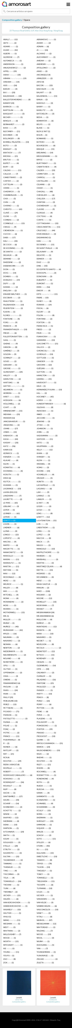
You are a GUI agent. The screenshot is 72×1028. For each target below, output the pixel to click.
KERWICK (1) (11, 453)
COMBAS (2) (11, 220)
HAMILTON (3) (46, 375)
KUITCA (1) (11, 481)
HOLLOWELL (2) (11, 404)
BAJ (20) (9, 92)
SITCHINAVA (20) (13, 832)
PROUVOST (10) (46, 736)
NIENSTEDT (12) (46, 651)
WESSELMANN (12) (46, 924)
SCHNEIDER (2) (12, 807)
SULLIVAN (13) (45, 853)
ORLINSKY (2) (45, 672)
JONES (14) (10, 432)
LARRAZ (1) (43, 496)
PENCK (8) (43, 697)
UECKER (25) (11, 895)
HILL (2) (42, 393)
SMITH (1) (9, 835)
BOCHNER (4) (10, 135)
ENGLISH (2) (10, 290)
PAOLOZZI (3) (46, 687)
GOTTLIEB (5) (45, 358)
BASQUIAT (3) (13, 114)
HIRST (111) (11, 397)
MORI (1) (9, 605)
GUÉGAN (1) (45, 368)
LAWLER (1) (44, 499)
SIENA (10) (10, 825)
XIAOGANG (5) (45, 945)
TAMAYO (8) (44, 860)
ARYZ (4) (40, 82)
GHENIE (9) (10, 343)
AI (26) (42, 50)
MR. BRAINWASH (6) (45, 616)
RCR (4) (6, 757)
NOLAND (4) (11, 658)
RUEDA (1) (44, 786)
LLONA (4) (10, 531)
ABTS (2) (9, 43)
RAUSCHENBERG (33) (48, 750)
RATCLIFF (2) (10, 750)
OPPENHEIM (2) (12, 672)
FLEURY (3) (43, 312)
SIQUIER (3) (44, 828)
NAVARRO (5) (44, 637)
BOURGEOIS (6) (46, 145)
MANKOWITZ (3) (13, 552)
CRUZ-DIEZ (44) (46, 230)
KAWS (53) (7, 450)
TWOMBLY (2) (10, 892)
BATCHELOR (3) (45, 114)
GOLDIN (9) (9, 354)
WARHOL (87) (44, 920)
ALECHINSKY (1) (46, 57)
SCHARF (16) (11, 803)
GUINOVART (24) (13, 372)
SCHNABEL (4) (45, 803)
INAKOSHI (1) (45, 411)
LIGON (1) (9, 524)
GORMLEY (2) (11, 358)
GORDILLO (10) (45, 354)
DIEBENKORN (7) (13, 266)
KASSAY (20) (10, 442)
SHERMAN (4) (11, 821)
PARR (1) (9, 694)
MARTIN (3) (45, 563)
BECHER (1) (13, 117)
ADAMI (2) (44, 43)
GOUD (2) (9, 361)
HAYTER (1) (13, 386)
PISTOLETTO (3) (15, 718)
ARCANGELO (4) (43, 75)
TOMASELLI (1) (45, 878)
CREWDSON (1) (13, 230)
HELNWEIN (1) (12, 389)
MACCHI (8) (44, 538)
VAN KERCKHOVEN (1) (16, 902)
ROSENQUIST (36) (13, 782)
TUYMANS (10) (44, 888)
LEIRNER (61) (11, 513)
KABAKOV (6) (10, 435)
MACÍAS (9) (9, 542)
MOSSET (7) (44, 609)
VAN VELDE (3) (45, 902)
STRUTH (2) (11, 849)
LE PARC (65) (10, 503)
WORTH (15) (11, 941)
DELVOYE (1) (44, 255)
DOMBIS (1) (10, 276)
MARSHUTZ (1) (12, 563)
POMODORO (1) (47, 725)
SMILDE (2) (45, 832)
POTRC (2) (11, 733)
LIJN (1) (42, 524)
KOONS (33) (43, 471)
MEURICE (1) (13, 584)
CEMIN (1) (11, 188)
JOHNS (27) (10, 428)
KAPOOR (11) (45, 439)
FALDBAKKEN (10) (13, 305)
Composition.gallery (12, 20)
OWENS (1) (10, 679)
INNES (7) (43, 414)
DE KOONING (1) (13, 248)
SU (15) (42, 849)
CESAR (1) (45, 188)
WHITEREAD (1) (46, 927)
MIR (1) (10, 591)
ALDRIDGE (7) (11, 57)
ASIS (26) (10, 85)
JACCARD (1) (46, 418)
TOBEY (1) (43, 874)
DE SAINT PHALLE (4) (47, 248)
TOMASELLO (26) (12, 881)
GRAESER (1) (45, 361)
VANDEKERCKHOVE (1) (15, 906)
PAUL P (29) (8, 697)
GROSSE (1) (11, 368)
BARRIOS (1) (11, 106)
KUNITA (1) (45, 481)
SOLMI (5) (10, 839)
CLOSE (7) (9, 216)
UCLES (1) (43, 892)
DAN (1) (44, 241)
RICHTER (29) (12, 761)
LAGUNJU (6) (44, 488)
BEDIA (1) (42, 117)
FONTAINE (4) (11, 319)
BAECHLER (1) (45, 89)
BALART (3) (44, 92)
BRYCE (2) (44, 160)
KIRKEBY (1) (43, 457)
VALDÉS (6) (10, 899)
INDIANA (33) (11, 414)
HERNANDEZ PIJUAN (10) (49, 389)
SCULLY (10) (44, 810)
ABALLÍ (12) (10, 39)
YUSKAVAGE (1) (45, 955)
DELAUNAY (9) (45, 251)
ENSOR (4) (43, 290)
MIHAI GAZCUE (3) (47, 584)
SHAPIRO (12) (10, 817)
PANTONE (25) (45, 683)
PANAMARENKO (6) (11, 683)
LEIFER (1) (9, 510)
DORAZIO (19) (11, 280)
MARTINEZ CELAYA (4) (49, 566)
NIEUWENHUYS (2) (14, 655)
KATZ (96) (9, 446)
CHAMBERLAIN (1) (13, 195)
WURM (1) (43, 941)
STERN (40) (43, 846)
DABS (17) (9, 237)
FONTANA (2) (44, 319)
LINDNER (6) (11, 527)
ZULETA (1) (45, 962)
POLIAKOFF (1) (45, 722)
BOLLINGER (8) (11, 138)
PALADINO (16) (46, 679)
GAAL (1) (9, 340)
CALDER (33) (46, 170)
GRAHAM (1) (10, 365)
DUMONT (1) (45, 283)
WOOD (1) (9, 938)
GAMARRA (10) (46, 340)
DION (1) (9, 269)
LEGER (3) (44, 506)
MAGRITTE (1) (11, 549)
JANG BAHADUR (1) (14, 421)
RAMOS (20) (43, 747)
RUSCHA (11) (45, 789)
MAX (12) (9, 573)
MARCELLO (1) (13, 556)
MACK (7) (43, 542)
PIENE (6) (42, 711)
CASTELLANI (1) (46, 181)
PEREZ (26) (43, 701)
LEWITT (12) (43, 517)
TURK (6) (9, 888)
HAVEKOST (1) (46, 382)
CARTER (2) (11, 181)
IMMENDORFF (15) (12, 411)
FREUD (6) (10, 333)
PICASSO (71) (11, 711)
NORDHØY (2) (45, 658)
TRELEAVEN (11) (46, 881)
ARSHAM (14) (11, 82)
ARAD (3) (42, 71)
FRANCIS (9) (10, 326)
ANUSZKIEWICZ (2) (14, 68)
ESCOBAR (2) (11, 297)
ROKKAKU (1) (11, 779)
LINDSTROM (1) (46, 527)
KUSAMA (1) (10, 485)
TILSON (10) (43, 867)
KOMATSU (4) (11, 467)
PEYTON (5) (45, 708)
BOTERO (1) (45, 142)
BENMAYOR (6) (45, 121)
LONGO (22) (11, 534)
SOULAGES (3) (11, 842)
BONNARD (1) (45, 138)
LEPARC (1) (9, 517)
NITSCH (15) (45, 655)
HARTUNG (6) (11, 382)
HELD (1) (41, 386)
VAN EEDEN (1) (46, 899)
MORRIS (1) (10, 609)
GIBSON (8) (10, 347)
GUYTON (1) (44, 372)
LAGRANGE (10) (12, 488)
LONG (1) (43, 531)
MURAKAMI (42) (13, 630)
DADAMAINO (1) (44, 237)
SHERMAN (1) (44, 817)
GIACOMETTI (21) (47, 343)
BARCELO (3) (45, 103)
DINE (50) (42, 266)
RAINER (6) (10, 747)
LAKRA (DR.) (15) (10, 492)
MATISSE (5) (10, 570)
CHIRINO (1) (11, 205)
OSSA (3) (10, 676)
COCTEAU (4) (44, 216)
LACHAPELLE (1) (46, 485)
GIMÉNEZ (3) (11, 351)
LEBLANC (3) (11, 506)
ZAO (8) (9, 959)
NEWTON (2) (11, 648)
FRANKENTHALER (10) (15, 329)
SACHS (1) (9, 793)
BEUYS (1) (43, 124)
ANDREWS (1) (45, 64)
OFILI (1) (9, 665)
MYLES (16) (10, 633)
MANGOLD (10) (46, 549)
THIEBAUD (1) (11, 867)
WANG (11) (11, 920)
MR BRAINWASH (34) (45, 612)
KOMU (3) (43, 467)
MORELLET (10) (46, 602)
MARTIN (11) (11, 566)
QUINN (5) (43, 740)
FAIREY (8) (44, 301)
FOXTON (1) (43, 322)
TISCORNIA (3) (11, 874)
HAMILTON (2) (12, 379)
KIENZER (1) (11, 457)
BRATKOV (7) (12, 152)
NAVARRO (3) (11, 641)
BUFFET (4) (11, 163)
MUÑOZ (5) (43, 623)
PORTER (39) (45, 729)
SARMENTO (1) (45, 796)
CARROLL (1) (46, 177)
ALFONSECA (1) (12, 60)
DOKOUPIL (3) (46, 273)
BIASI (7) (9, 128)
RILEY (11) (44, 764)
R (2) (6, 743)
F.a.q (58, 1020)
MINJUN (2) (43, 588)
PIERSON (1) (10, 715)
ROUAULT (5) (12, 786)
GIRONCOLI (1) (46, 351)
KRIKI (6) (7, 478)
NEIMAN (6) (10, 644)
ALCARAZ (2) (44, 53)
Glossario (53, 1020)
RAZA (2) (43, 754)
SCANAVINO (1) (46, 800)
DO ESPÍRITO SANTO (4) (49, 269)
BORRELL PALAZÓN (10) (16, 142)
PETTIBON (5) (12, 708)
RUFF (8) (9, 789)
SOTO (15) (46, 839)
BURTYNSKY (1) (46, 163)
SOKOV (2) (44, 835)
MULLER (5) (12, 619)
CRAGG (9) (9, 227)
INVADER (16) (9, 418)
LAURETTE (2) (12, 499)
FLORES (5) (12, 315)
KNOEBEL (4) (43, 464)
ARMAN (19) (14, 78)
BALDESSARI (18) (12, 96)
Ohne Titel (19, 1000)
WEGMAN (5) (11, 924)
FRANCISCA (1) (45, 326)
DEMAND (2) (11, 259)
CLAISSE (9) (46, 209)
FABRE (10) (42, 297)
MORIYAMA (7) (45, 605)
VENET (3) (44, 913)
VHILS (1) (7, 916)
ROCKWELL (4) (46, 771)
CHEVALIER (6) (45, 195)
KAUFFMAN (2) (45, 446)
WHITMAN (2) (11, 931)
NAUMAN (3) (11, 637)
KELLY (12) (45, 450)
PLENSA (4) (10, 722)
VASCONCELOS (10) (47, 909)
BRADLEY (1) (10, 149)
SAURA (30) (11, 800)
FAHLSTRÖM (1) (12, 301)
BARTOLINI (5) (13, 110)
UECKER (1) (45, 895)
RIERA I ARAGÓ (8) (11, 764)
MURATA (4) (44, 630)
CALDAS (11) (12, 170)
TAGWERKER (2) (13, 860)
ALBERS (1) (10, 53)
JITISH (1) (43, 425)
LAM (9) (43, 492)
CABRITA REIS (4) (46, 167)
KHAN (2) (42, 453)
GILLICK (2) (43, 347)
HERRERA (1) (11, 393)
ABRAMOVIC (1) (46, 39)
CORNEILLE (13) (14, 223)
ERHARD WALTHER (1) (15, 294)
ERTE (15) (47, 294)
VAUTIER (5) (12, 913)
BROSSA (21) (10, 156)
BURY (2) (8, 167)
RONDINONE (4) (45, 779)
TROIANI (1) (11, 885)
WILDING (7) (45, 931)
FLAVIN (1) (9, 312)
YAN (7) (42, 948)
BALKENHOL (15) (47, 96)
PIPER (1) (43, 715)
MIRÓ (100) (43, 591)
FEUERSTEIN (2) (13, 308)
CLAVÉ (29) (10, 213)
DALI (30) (10, 241)
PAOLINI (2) (10, 687)
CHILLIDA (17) (46, 198)
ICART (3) (9, 407)
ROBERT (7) (13, 771)
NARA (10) (45, 633)
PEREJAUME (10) (10, 701)
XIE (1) (8, 948)
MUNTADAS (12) (47, 626)
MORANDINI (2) (13, 602)
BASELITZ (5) (45, 110)
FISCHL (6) (42, 308)
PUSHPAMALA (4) (11, 740)
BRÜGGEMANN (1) (47, 156)
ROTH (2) (43, 782)
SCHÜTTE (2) (12, 810)
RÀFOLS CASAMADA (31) (50, 743)
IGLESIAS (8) (45, 407)
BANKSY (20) (8, 103)
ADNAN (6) (43, 46)
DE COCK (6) (10, 244)
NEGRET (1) (44, 641)
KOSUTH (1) (11, 474)
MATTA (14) (45, 570)
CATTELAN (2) (12, 184)
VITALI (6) (44, 916)
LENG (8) (45, 513)
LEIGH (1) (43, 510)
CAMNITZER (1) (45, 174)
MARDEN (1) (44, 556)
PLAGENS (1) (44, 718)
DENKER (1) (44, 259)
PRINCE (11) (11, 736)
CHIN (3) (9, 202)
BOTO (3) (10, 145)
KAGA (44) (10, 439)
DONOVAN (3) (44, 276)
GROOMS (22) (44, 365)
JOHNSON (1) (45, 428)
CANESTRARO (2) (12, 177)
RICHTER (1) (44, 761)
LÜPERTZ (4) (11, 538)
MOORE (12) (44, 598)
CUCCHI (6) (10, 234)
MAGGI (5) (44, 545)
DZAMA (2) (10, 287)
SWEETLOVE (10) (47, 856)
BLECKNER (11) (11, 131)
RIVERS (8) (43, 768)
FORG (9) (10, 322)
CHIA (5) (9, 198)
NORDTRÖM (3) (13, 662)
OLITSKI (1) (10, 669)
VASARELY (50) (12, 909)
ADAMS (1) (10, 46)
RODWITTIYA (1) (46, 775)
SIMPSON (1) (11, 828)
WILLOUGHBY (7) (12, 934)
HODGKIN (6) (12, 400)
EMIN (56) (43, 287)
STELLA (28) (10, 846)
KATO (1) (43, 442)
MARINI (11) (11, 559)
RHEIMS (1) (44, 757)
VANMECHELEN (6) (47, 906)
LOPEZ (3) (43, 534)
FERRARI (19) (44, 305)
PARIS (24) (10, 690)
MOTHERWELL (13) (14, 612)
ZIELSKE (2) (47, 959)
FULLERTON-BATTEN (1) (15, 336)
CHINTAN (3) (46, 202)
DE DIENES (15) (45, 244)
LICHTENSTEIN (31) (46, 520)
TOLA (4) (8, 878)
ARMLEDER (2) (45, 78)
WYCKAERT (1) (12, 945)
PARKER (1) (45, 690)
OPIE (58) (43, 669)
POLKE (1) (10, 725)
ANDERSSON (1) (13, 64)
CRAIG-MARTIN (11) (48, 227)
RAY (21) (8, 754)
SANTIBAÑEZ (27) (12, 796)
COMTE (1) (44, 220)
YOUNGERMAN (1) (46, 952)
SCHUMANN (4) (46, 807)
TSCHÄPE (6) (45, 885)
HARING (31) (44, 379)
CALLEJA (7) (10, 174)
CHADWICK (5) (11, 191)
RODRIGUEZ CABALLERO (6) (17, 775)
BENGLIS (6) (10, 121)
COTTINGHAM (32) (47, 223)
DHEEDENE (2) (12, 262)
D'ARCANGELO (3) (46, 234)
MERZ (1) (9, 580)
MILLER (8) (10, 588)
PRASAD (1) (46, 733)
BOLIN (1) (42, 135)
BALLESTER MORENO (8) (16, 99)
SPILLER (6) (43, 842)
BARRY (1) (43, 106)
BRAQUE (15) (45, 149)
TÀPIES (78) (44, 863)
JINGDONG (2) (11, 425)
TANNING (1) (12, 863)
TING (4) (10, 870)
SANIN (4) (43, 793)
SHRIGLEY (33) (45, 821)
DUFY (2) (9, 283)
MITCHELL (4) (10, 595)
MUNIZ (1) (8, 623)
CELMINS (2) (43, 184)
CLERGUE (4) (45, 213)
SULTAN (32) (11, 856)
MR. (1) (6, 616)
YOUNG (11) (11, 952)
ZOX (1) (8, 962)
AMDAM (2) (44, 60)
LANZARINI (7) (12, 496)
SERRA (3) (44, 814)
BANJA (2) (42, 99)
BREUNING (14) (45, 152)
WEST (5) (9, 927)
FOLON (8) (45, 315)
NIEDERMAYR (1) (13, 651)
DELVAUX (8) (10, 255)
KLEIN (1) (43, 460)
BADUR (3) (10, 89)
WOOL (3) (45, 938)
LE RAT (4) (43, 503)
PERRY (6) (44, 704)
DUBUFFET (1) (44, 280)
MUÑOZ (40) (11, 626)
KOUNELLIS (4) (45, 474)
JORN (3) (43, 432)
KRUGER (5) (45, 478)
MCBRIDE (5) (43, 573)
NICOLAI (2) (49, 648)
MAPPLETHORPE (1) (48, 552)
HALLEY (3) (10, 375)
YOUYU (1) (8, 955)
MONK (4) (10, 598)
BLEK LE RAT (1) (43, 131)
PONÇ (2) (9, 729)
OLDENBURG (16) (46, 665)
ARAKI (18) (12, 75)
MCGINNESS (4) (45, 577)
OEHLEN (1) (44, 662)
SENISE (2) (10, 814)
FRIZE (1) (43, 333)
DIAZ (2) (43, 262)
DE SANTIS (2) (12, 251)
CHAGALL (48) (45, 191)
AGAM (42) (10, 50)
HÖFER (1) (44, 400)
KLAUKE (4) (10, 460)
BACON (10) (45, 85)
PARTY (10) (44, 694)
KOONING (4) (13, 471)
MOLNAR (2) (44, 595)
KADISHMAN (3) (47, 435)
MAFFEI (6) (10, 545)
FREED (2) (44, 329)
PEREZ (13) (9, 704)
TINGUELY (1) (44, 870)
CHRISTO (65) (12, 209)
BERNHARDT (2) (13, 124)
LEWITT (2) (9, 520)
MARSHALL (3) (47, 559)
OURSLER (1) (44, 676)
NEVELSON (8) (45, 644)
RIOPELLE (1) (12, 768)
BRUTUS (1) (11, 160)
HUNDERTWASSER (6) (51, 404)
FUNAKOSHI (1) (46, 336)
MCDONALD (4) (12, 577)
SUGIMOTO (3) (12, 853)
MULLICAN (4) (44, 619)
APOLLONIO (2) (46, 68)
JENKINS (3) (43, 421)
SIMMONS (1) (44, 825)
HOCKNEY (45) (45, 397)
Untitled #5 (53, 1000)
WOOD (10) (44, 934)
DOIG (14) (9, 273)
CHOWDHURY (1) (46, 205)
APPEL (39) (10, 71)
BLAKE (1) (43, 128)
